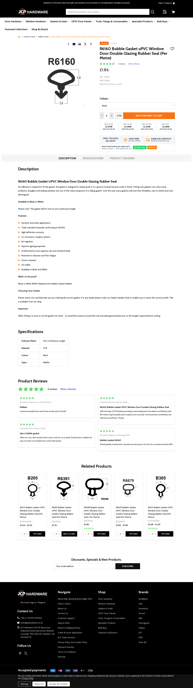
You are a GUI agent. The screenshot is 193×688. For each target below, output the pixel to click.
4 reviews (121, 64)
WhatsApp (139, 147)
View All (142, 642)
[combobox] (107, 12)
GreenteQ (143, 608)
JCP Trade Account (66, 637)
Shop (101, 592)
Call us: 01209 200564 (31, 618)
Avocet (142, 613)
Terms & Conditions (67, 652)
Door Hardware (13, 21)
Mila (140, 618)
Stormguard (144, 623)
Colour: (105, 98)
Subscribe (127, 566)
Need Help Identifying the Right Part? (75, 599)
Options (37, 534)
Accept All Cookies (58, 684)
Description (67, 158)
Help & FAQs (64, 623)
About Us (62, 608)
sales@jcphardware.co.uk (32, 622)
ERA (141, 637)
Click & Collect (64, 603)
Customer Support (66, 618)
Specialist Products (142, 21)
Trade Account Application (70, 632)
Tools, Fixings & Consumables (112, 21)
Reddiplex (113, 43)
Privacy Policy (27, 678)
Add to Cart (69, 534)
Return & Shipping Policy (69, 628)
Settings (24, 684)
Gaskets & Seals (58, 21)
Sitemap (61, 656)
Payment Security (66, 647)
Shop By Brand (40, 29)
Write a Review (133, 64)
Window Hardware (36, 21)
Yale (140, 603)
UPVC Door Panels (81, 21)
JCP (140, 632)
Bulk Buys (162, 21)
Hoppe (142, 628)
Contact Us (63, 613)
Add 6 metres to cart (149, 115)
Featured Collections (16, 29)
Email (152, 147)
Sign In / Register (33, 602)
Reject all (39, 684)
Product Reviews (122, 158)
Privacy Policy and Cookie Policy (72, 642)
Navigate (64, 592)
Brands (144, 592)
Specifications (93, 158)
